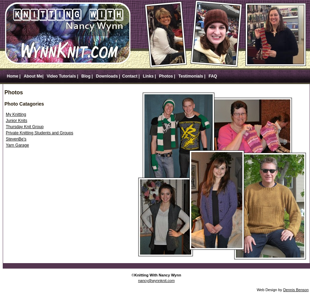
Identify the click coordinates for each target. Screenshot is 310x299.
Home (12, 76)
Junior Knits (16, 120)
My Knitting (16, 114)
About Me (33, 76)
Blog (85, 76)
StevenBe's (16, 139)
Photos (166, 76)
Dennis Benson (296, 290)
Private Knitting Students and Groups (39, 133)
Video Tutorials (61, 76)
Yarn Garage (17, 145)
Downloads (107, 76)
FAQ (212, 76)
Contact (130, 76)
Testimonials (190, 76)
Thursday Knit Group (25, 126)
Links (148, 76)
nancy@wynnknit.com (156, 280)
